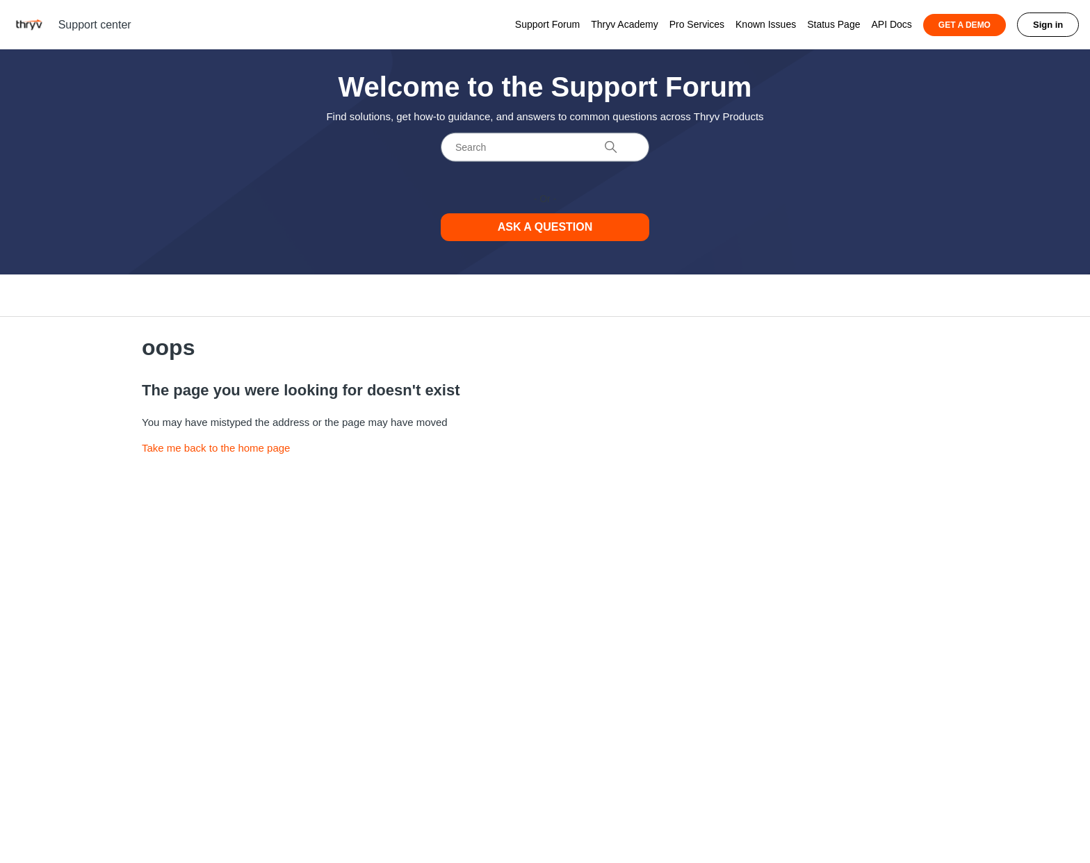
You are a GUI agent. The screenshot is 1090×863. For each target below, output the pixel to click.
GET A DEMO (964, 25)
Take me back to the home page (216, 448)
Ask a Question (545, 227)
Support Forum (547, 24)
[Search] (545, 147)
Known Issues (765, 24)
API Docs (891, 24)
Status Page (833, 24)
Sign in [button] (1048, 24)
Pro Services (696, 24)
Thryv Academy (624, 24)
